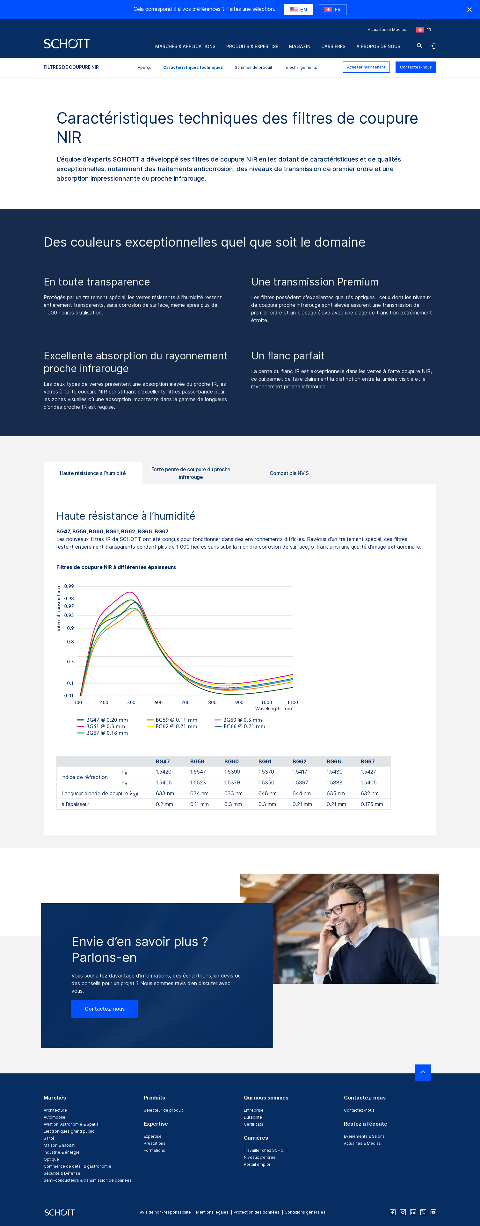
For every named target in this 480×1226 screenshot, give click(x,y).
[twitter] (423, 1212)
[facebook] (393, 1212)
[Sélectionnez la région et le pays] (423, 30)
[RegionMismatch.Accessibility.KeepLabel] (332, 9)
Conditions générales (305, 1212)
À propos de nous (378, 46)
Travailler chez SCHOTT (266, 1150)
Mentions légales (212, 1212)
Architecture (55, 1110)
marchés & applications (185, 46)
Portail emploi (257, 1164)
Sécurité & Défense (62, 1173)
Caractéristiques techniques (193, 67)
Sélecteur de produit (163, 1110)
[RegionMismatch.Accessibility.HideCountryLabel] (469, 9)
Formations (154, 1150)
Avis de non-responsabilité (165, 1212)
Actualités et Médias (387, 29)
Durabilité (253, 1117)
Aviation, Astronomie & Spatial (71, 1124)
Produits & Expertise (252, 46)
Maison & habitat (59, 1145)
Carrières (333, 46)
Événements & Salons (364, 1136)
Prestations (154, 1143)
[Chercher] (420, 46)
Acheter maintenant (366, 67)
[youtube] (433, 1212)
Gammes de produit (253, 67)
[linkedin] (413, 1212)
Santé (49, 1138)
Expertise (153, 1136)
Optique (51, 1159)
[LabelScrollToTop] (423, 1072)
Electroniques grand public (69, 1131)
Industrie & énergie (62, 1152)
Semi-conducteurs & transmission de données (88, 1180)
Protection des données (257, 1212)
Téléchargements (300, 67)
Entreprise (254, 1110)
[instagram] (403, 1212)
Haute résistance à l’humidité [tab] (93, 473)
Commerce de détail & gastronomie (77, 1166)
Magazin (299, 46)
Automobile (54, 1117)
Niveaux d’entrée (260, 1157)
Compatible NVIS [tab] (289, 473)
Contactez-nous (416, 67)
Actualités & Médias (362, 1143)
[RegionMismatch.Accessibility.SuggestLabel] (298, 9)
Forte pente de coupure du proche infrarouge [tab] (190, 473)
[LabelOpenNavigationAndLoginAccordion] (432, 46)
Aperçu (144, 67)
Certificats (253, 1124)
